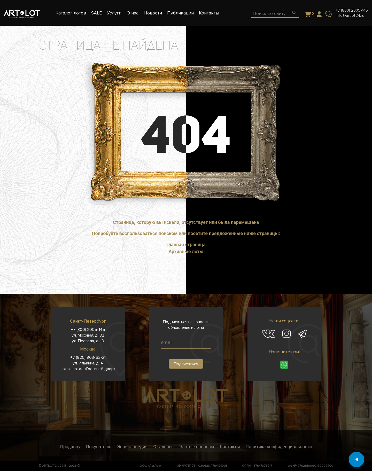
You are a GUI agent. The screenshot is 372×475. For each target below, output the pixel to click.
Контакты (230, 446)
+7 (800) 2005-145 (352, 10)
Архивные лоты (186, 251)
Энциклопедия (132, 446)
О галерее (163, 446)
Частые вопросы (196, 446)
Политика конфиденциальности (279, 446)
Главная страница (186, 244)
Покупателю (98, 446)
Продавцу (70, 446)
